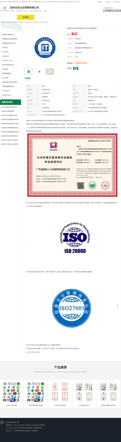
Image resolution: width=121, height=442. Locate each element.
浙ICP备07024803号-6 (25, 425)
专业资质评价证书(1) (9, 43)
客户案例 (111, 17)
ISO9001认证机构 (60, 405)
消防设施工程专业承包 (9, 82)
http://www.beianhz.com (33, 352)
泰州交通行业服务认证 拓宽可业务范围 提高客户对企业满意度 (10, 123)
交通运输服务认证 (8, 86)
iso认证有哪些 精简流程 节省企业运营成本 (10, 107)
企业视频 (43, 17)
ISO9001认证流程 (11, 405)
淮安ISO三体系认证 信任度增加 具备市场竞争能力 (10, 144)
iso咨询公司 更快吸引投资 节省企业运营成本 (10, 115)
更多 (18, 102)
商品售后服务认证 (8, 34)
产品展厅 (77, 17)
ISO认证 (21, 22)
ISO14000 (5, 52)
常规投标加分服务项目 (9, 39)
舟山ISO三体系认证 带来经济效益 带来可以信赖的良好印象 (10, 140)
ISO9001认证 (6, 95)
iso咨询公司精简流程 (7, 111)
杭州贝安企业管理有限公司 (26, 428)
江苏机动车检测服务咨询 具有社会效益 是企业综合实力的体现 (10, 127)
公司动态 (94, 17)
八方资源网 (16, 430)
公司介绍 (60, 17)
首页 (8, 22)
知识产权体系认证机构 (36, 405)
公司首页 (8, 17)
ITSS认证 (5, 78)
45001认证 (5, 56)
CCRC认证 (5, 91)
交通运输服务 (6, 73)
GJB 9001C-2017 (7, 60)
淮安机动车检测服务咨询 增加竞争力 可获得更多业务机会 (10, 119)
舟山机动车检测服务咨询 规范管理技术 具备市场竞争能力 (10, 132)
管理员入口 (28, 430)
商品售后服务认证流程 (108, 405)
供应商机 (25, 17)
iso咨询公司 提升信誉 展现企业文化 (10, 136)
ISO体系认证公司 (84, 405)
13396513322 (80, 63)
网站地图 (35, 430)
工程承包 (5, 69)
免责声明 (22, 430)
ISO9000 (5, 47)
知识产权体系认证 (8, 65)
